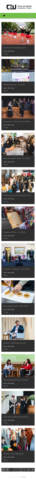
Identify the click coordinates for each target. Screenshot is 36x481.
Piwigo (24, 477)
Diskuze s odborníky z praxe (14, 343)
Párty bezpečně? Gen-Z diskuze (16, 380)
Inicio (4, 15)
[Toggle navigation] (31, 6)
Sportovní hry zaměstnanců (14, 47)
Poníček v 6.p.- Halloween (13, 453)
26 (25, 470)
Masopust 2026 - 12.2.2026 (14, 232)
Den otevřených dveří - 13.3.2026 (16, 158)
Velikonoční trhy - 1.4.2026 (14, 84)
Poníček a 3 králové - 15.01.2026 (16, 269)
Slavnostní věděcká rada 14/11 (16, 417)
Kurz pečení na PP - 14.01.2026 (15, 306)
